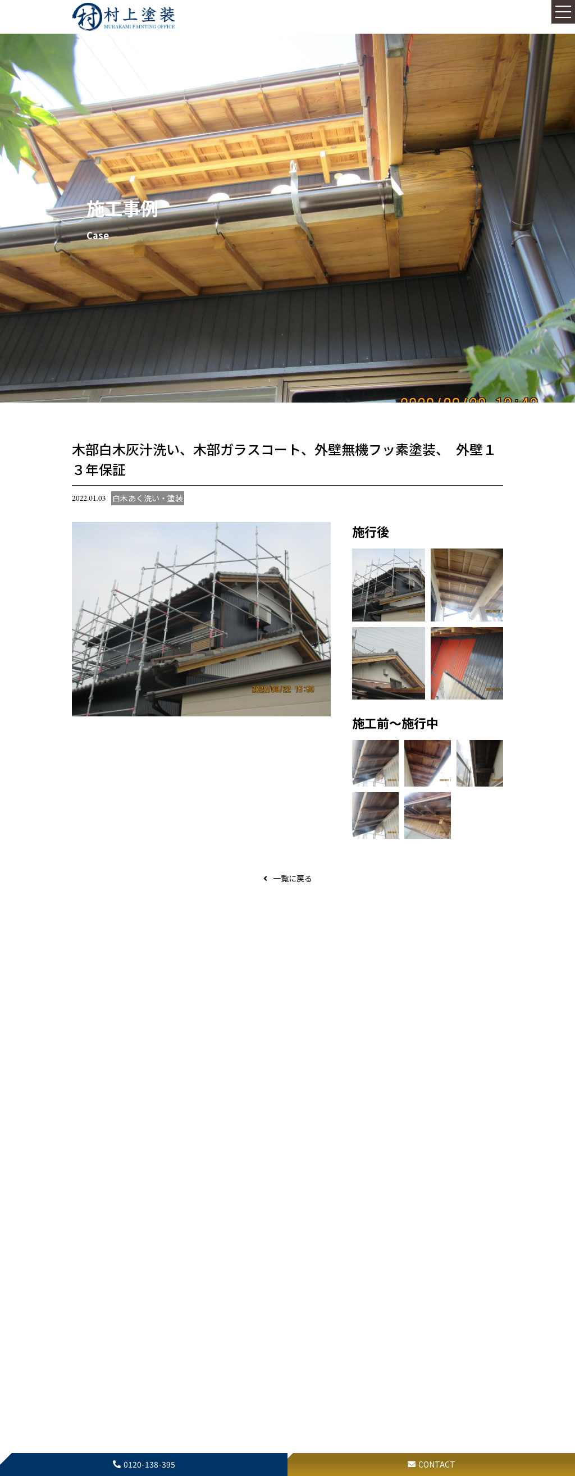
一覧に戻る (292, 878)
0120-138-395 (149, 1464)
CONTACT (436, 1464)
